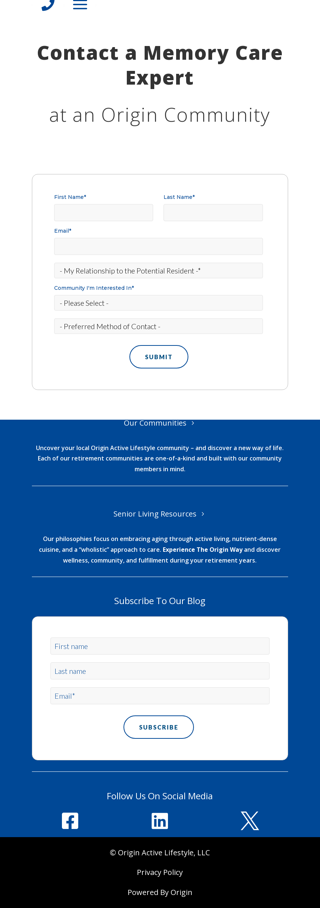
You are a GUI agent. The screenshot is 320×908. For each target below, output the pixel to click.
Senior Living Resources (155, 514)
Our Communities (155, 423)
